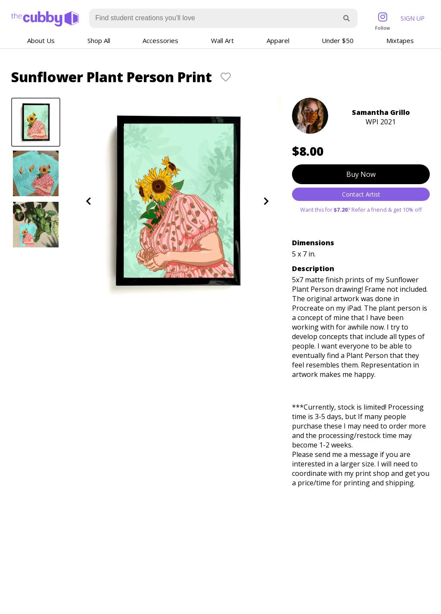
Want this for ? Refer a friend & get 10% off (361, 209)
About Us (41, 40)
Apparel (278, 40)
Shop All (98, 40)
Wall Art (222, 40)
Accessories (160, 40)
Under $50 (338, 40)
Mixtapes (400, 40)
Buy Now (361, 174)
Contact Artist (361, 194)
